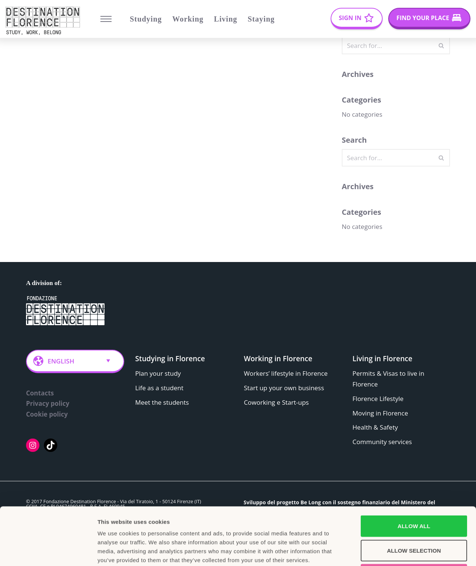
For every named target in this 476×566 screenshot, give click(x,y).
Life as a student (159, 388)
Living (225, 19)
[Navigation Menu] (106, 19)
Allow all (414, 468)
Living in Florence (382, 358)
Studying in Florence (170, 358)
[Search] (387, 45)
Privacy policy (47, 404)
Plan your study (158, 373)
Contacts (40, 393)
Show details (390, 551)
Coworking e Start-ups (276, 402)
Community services (382, 442)
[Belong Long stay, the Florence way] (45, 21)
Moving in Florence (380, 413)
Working (187, 19)
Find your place (422, 18)
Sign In (350, 18)
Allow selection (414, 493)
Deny (414, 517)
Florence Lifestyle (378, 398)
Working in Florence (278, 358)
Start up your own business (284, 388)
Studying (146, 19)
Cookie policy (47, 414)
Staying (261, 19)
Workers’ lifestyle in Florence (286, 373)
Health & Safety (375, 427)
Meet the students (162, 402)
